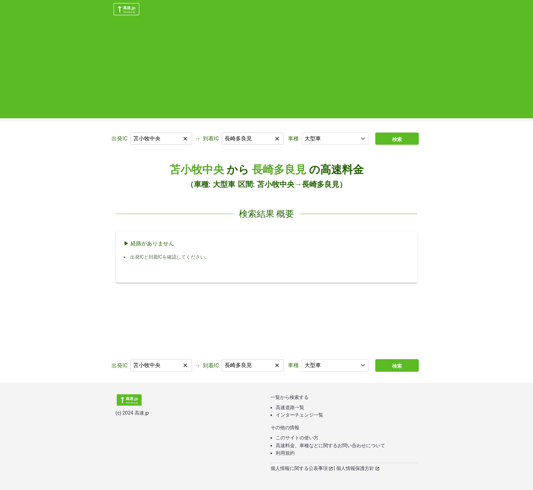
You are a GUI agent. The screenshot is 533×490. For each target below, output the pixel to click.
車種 (293, 138)
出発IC (119, 138)
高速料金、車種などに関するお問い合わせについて (330, 445)
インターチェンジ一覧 (299, 415)
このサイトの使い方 (297, 437)
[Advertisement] (266, 70)
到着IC (211, 138)
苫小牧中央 (197, 169)
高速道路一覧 (290, 407)
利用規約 (285, 453)
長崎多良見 (279, 169)
